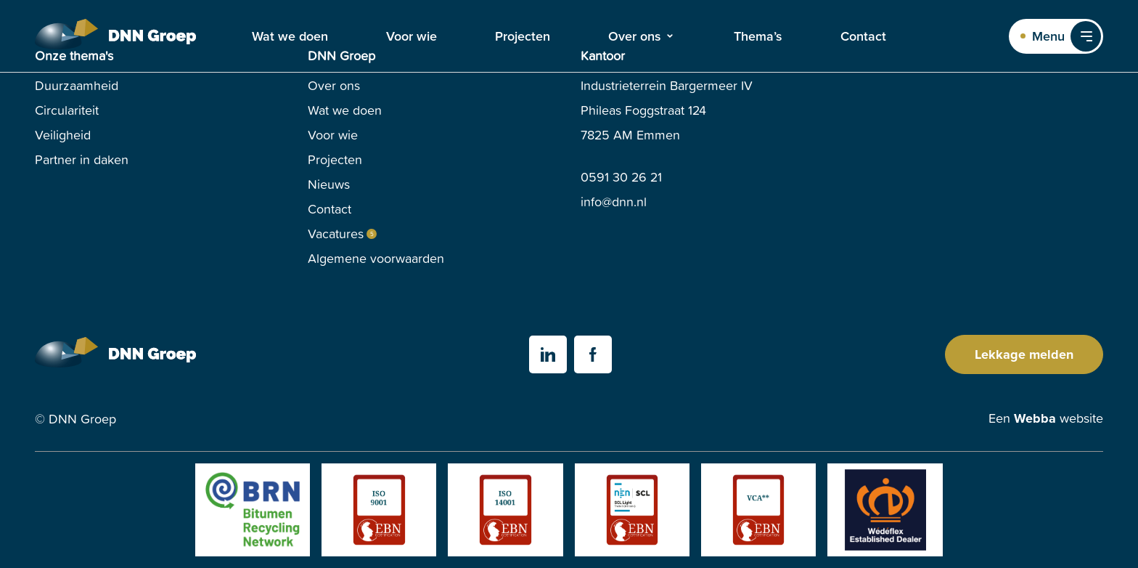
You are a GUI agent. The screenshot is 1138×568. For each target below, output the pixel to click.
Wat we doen (290, 36)
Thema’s (758, 36)
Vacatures (336, 233)
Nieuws (329, 184)
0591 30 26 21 (621, 177)
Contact (863, 36)
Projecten (522, 36)
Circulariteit (67, 110)
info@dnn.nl (614, 201)
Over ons (634, 36)
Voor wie (411, 36)
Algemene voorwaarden (376, 258)
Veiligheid (63, 135)
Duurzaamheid (76, 85)
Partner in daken (81, 159)
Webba (1035, 418)
